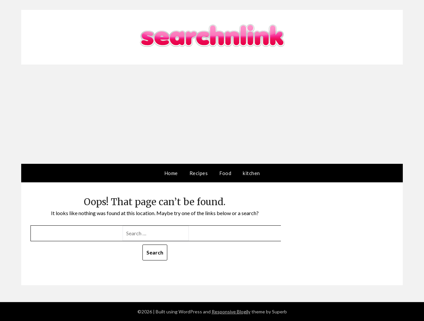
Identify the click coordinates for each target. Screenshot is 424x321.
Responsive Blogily (231, 311)
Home (171, 173)
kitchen (251, 173)
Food (225, 173)
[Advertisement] (212, 114)
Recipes (198, 173)
